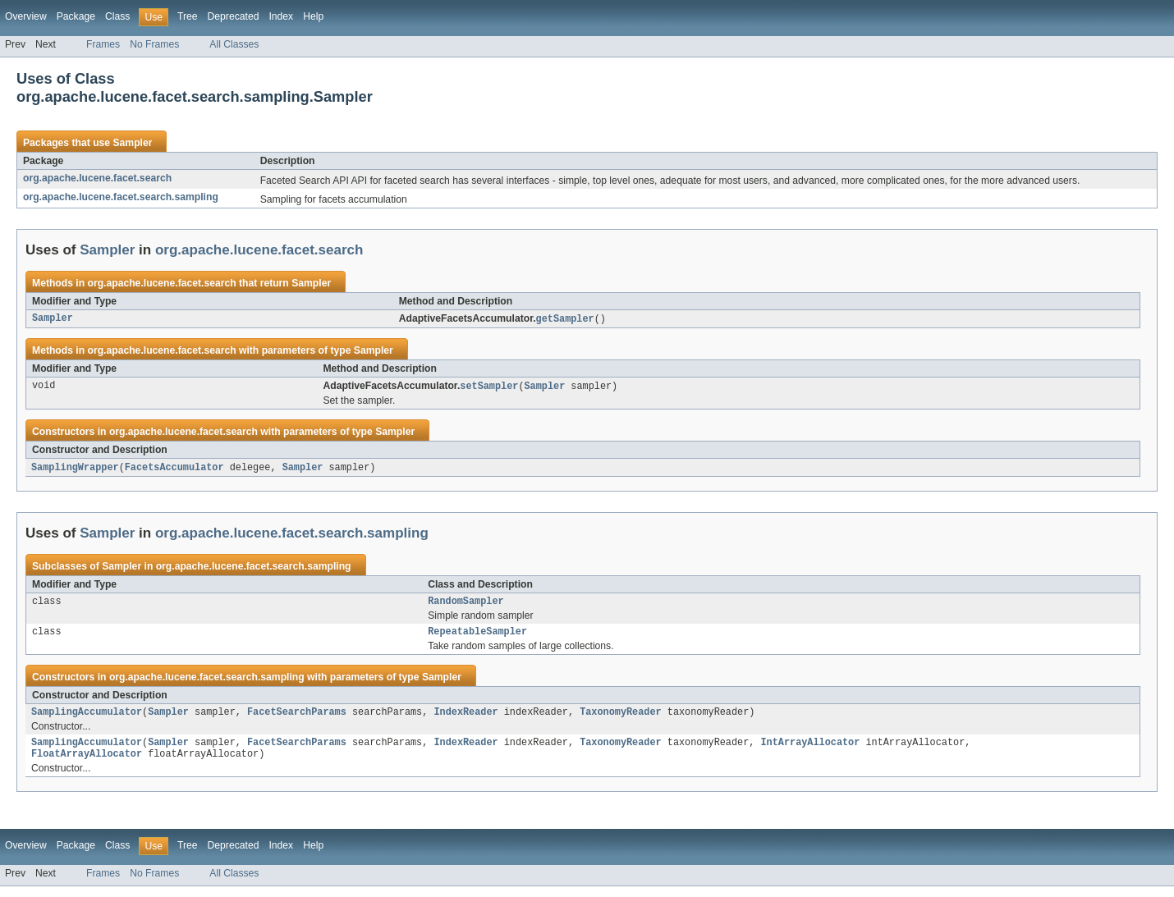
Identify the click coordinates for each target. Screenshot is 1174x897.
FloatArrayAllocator (86, 764)
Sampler (132, 143)
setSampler (489, 387)
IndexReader (465, 718)
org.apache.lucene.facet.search (97, 178)
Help (313, 16)
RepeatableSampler (477, 636)
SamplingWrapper (75, 469)
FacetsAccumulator (174, 469)
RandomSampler (465, 604)
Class (117, 16)
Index (280, 16)
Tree (187, 16)
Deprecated (233, 16)
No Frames (154, 44)
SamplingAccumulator (86, 718)
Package (76, 16)
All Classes (234, 44)
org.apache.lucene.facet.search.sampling (120, 197)
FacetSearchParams (296, 718)
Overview (26, 16)
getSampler (565, 319)
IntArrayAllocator (810, 750)
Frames (103, 44)
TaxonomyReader (621, 718)
